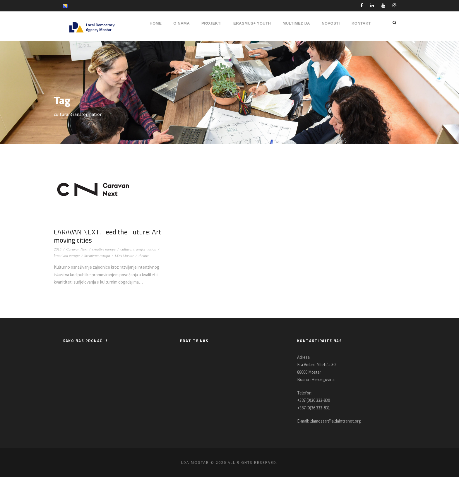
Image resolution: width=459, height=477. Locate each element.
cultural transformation (138, 249)
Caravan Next (77, 249)
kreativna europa (67, 255)
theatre (143, 255)
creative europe (104, 249)
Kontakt (361, 23)
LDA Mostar (124, 255)
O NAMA (181, 23)
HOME (156, 23)
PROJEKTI (211, 23)
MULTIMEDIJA (296, 23)
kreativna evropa (97, 255)
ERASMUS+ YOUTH (252, 23)
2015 (57, 249)
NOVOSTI (331, 23)
